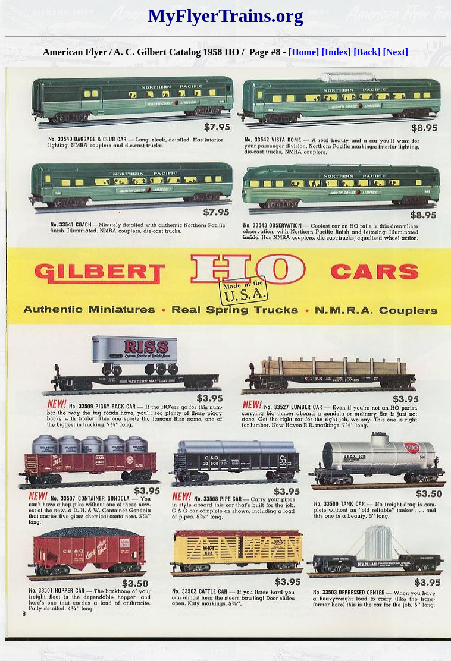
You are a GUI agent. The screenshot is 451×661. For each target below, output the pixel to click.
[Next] (395, 52)
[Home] (304, 52)
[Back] (366, 52)
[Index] (336, 52)
